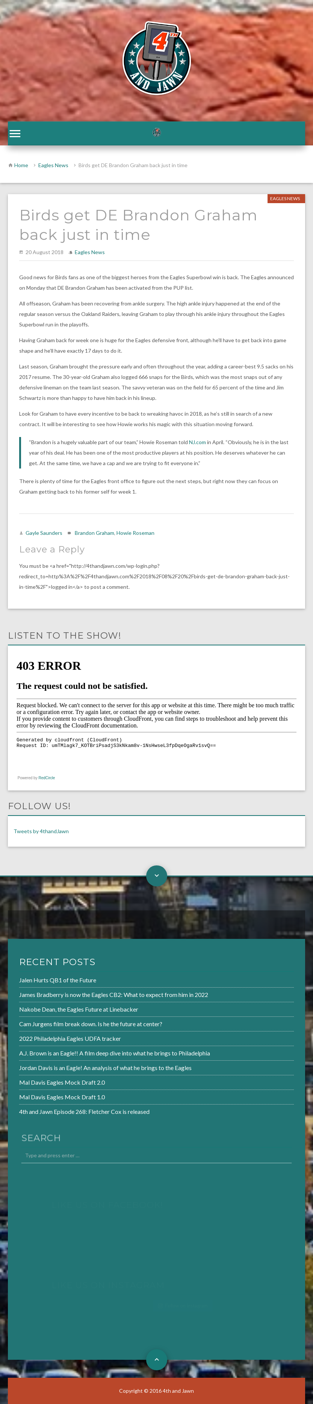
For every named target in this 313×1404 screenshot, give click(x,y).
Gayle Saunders (44, 533)
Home (21, 165)
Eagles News (53, 165)
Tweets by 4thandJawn (41, 831)
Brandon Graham (94, 533)
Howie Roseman (135, 533)
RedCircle (46, 778)
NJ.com (198, 442)
